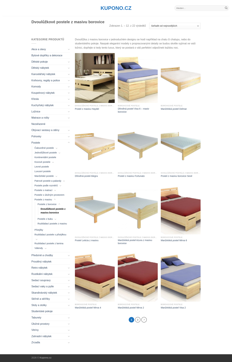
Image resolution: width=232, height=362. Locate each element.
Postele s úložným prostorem (49, 195)
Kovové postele (42, 162)
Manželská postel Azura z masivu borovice (135, 242)
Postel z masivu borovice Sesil (176, 176)
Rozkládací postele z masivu (52, 223)
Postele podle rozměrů (46, 185)
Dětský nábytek (40, 67)
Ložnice (35, 111)
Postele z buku (45, 219)
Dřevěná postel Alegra (86, 176)
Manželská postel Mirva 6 (174, 240)
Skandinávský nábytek (44, 292)
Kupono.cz (116, 8)
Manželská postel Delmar (174, 109)
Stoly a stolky (39, 305)
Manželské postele (44, 176)
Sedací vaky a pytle (42, 286)
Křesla (35, 99)
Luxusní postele (42, 171)
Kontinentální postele (45, 157)
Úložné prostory (40, 323)
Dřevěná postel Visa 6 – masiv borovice (133, 110)
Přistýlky (38, 230)
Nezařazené (38, 124)
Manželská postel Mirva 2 (131, 307)
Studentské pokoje (42, 311)
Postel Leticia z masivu (86, 240)
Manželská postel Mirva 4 (88, 307)
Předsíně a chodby (42, 255)
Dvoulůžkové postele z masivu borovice (53, 211)
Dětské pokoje (39, 61)
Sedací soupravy (41, 280)
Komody (36, 86)
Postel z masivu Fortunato (131, 176)
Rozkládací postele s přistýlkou (50, 234)
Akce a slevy (38, 49)
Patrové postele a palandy (47, 181)
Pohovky (36, 136)
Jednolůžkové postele (45, 152)
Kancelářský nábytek (43, 74)
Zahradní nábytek (41, 336)
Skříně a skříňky (40, 298)
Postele (35, 142)
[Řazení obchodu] (175, 26)
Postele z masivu (43, 199)
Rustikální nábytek (42, 274)
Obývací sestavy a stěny (45, 130)
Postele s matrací (43, 190)
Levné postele (41, 166)
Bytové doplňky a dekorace (46, 55)
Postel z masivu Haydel (87, 109)
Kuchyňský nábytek (42, 105)
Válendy (38, 248)
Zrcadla (35, 342)
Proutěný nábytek (41, 261)
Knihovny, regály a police (45, 80)
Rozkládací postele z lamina (48, 243)
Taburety (36, 317)
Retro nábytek (39, 267)
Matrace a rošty (40, 117)
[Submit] (226, 8)
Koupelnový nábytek (43, 92)
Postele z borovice (47, 204)
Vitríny (35, 330)
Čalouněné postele (44, 148)
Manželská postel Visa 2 (173, 307)
